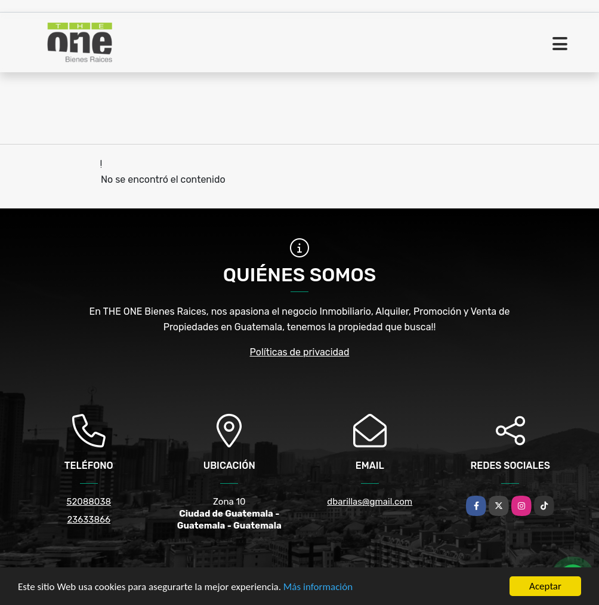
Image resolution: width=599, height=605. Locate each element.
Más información (318, 587)
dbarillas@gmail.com (369, 501)
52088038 (89, 501)
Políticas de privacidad (300, 352)
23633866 (88, 519)
